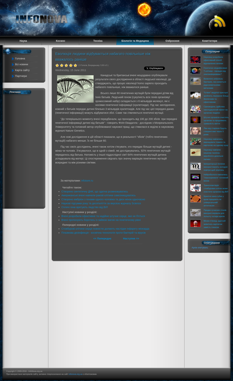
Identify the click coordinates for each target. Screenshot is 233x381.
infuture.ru (87, 180)
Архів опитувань (200, 247)
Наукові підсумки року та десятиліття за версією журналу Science (101, 203)
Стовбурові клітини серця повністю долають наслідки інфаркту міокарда (105, 228)
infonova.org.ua (75, 374)
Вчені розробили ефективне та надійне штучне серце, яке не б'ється (103, 216)
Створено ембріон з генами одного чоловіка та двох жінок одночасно (103, 199)
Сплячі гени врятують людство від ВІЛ (84, 207)
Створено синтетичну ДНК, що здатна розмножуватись (94, 191)
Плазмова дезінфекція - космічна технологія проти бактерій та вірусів (103, 232)
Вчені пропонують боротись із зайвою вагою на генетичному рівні (101, 219)
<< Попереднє (102, 238)
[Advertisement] (25, 151)
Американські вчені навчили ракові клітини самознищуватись (98, 195)
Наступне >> (131, 238)
